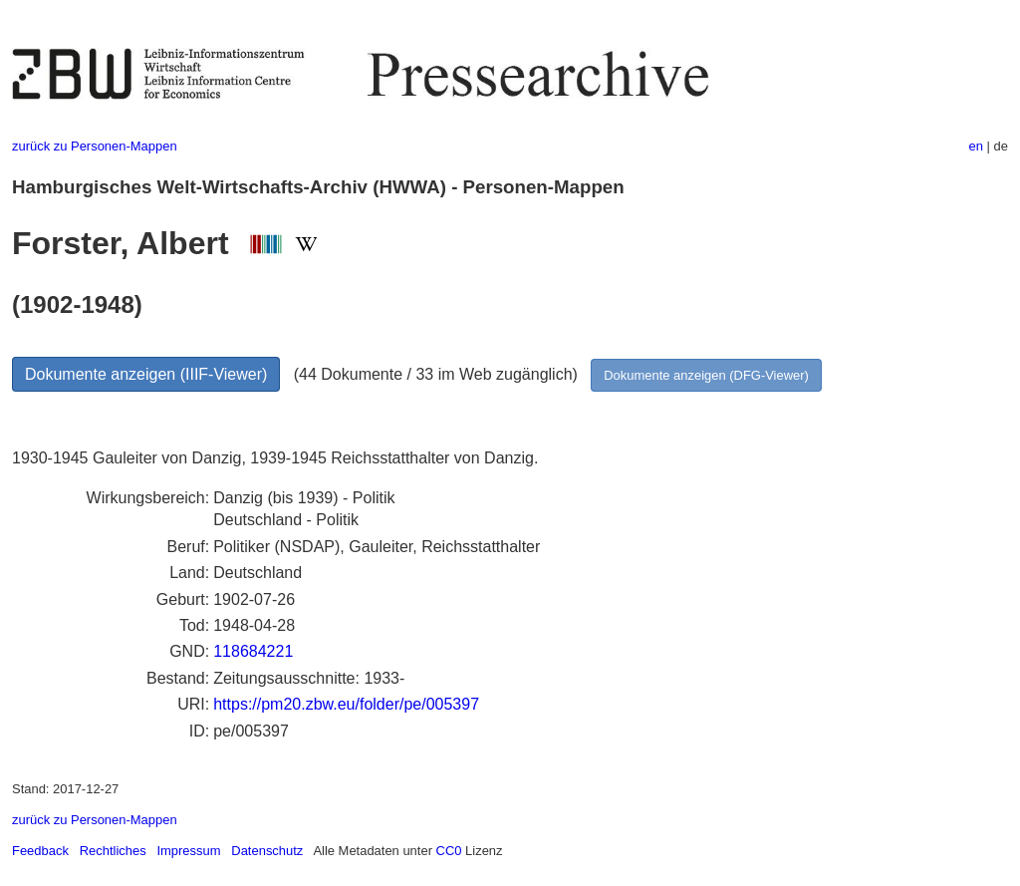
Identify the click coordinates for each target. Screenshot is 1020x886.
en (976, 146)
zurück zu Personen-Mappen (94, 146)
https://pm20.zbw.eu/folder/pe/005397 (346, 704)
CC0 (449, 850)
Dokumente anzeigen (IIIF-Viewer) (146, 374)
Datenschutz (267, 850)
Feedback (40, 850)
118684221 (253, 651)
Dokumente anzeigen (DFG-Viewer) (706, 375)
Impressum (188, 850)
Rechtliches (113, 850)
